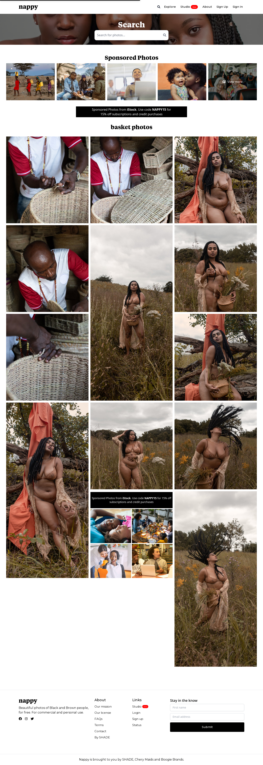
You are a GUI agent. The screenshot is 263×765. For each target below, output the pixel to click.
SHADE (127, 759)
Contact (100, 731)
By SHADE (102, 737)
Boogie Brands (172, 759)
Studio (189, 7)
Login (136, 712)
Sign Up (222, 6)
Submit (207, 727)
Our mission (103, 706)
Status (136, 725)
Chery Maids (144, 759)
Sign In (238, 6)
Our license (102, 712)
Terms (99, 725)
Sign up (137, 719)
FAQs (98, 719)
